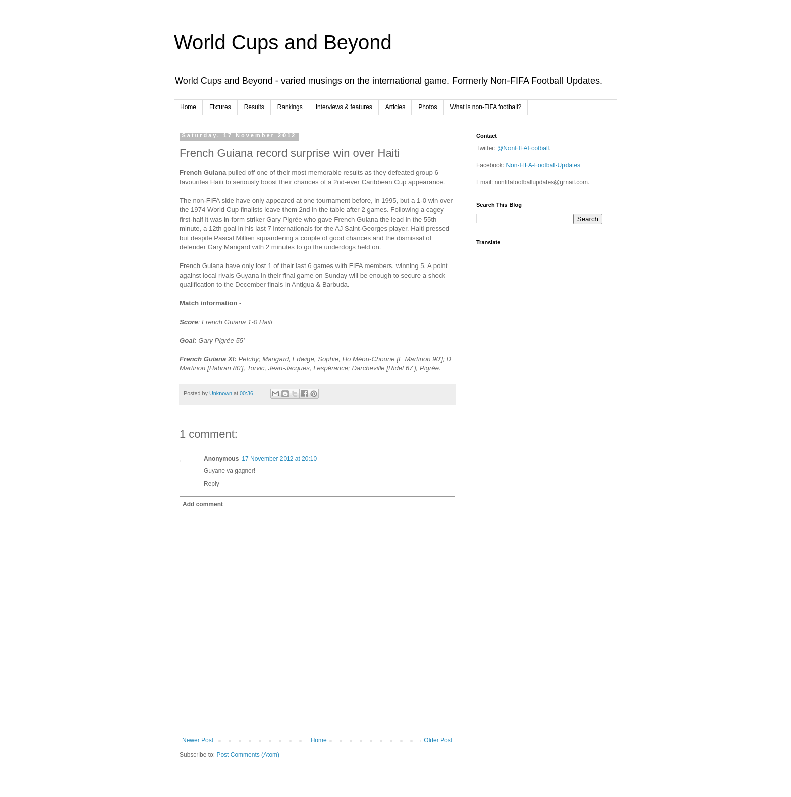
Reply (211, 483)
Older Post (438, 740)
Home (188, 107)
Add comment (203, 504)
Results (254, 107)
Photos (427, 107)
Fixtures (220, 107)
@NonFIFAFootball (523, 148)
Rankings (290, 107)
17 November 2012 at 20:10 (279, 458)
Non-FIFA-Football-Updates (543, 165)
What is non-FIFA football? (486, 107)
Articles (395, 107)
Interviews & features (344, 107)
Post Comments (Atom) (247, 754)
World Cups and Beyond (283, 42)
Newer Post (197, 740)
